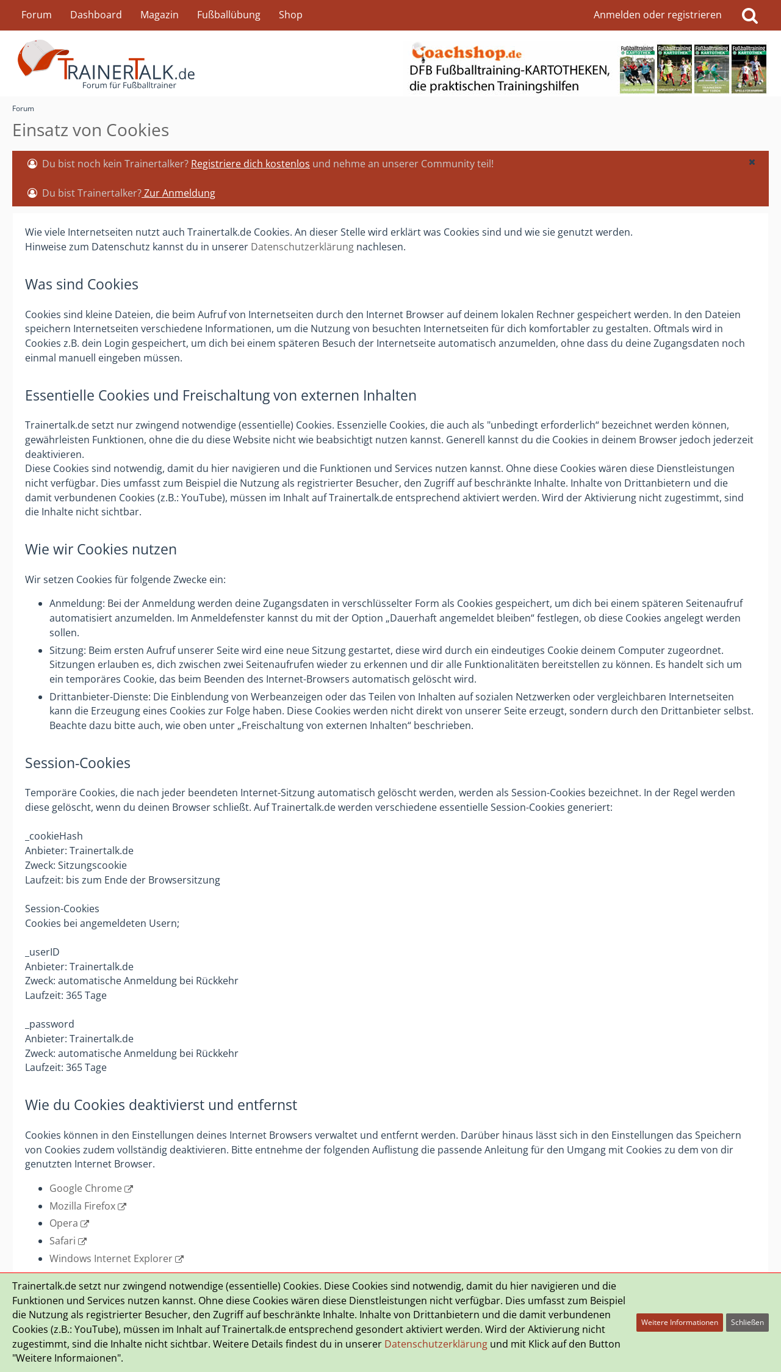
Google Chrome (85, 1188)
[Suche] (750, 15)
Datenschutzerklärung (302, 246)
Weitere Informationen (679, 1322)
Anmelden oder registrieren (658, 14)
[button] (752, 162)
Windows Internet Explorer (111, 1258)
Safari (62, 1240)
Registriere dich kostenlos (250, 163)
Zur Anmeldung (178, 193)
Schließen (747, 1322)
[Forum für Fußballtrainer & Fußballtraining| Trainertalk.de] (390, 63)
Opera (63, 1223)
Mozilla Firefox (82, 1206)
